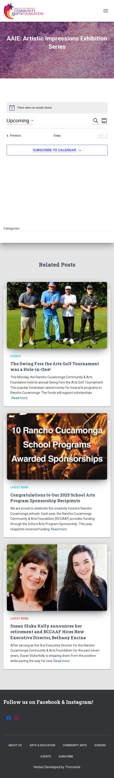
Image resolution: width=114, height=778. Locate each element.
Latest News (19, 487)
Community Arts (75, 745)
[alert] (57, 107)
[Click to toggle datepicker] (20, 120)
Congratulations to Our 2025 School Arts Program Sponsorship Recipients (52, 497)
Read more (19, 398)
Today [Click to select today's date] (57, 135)
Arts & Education (42, 745)
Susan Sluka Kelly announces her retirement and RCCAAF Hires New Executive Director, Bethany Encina (48, 631)
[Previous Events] (14, 136)
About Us (15, 745)
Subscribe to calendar (54, 150)
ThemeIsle (72, 767)
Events (15, 356)
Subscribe (66, 756)
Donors (100, 745)
